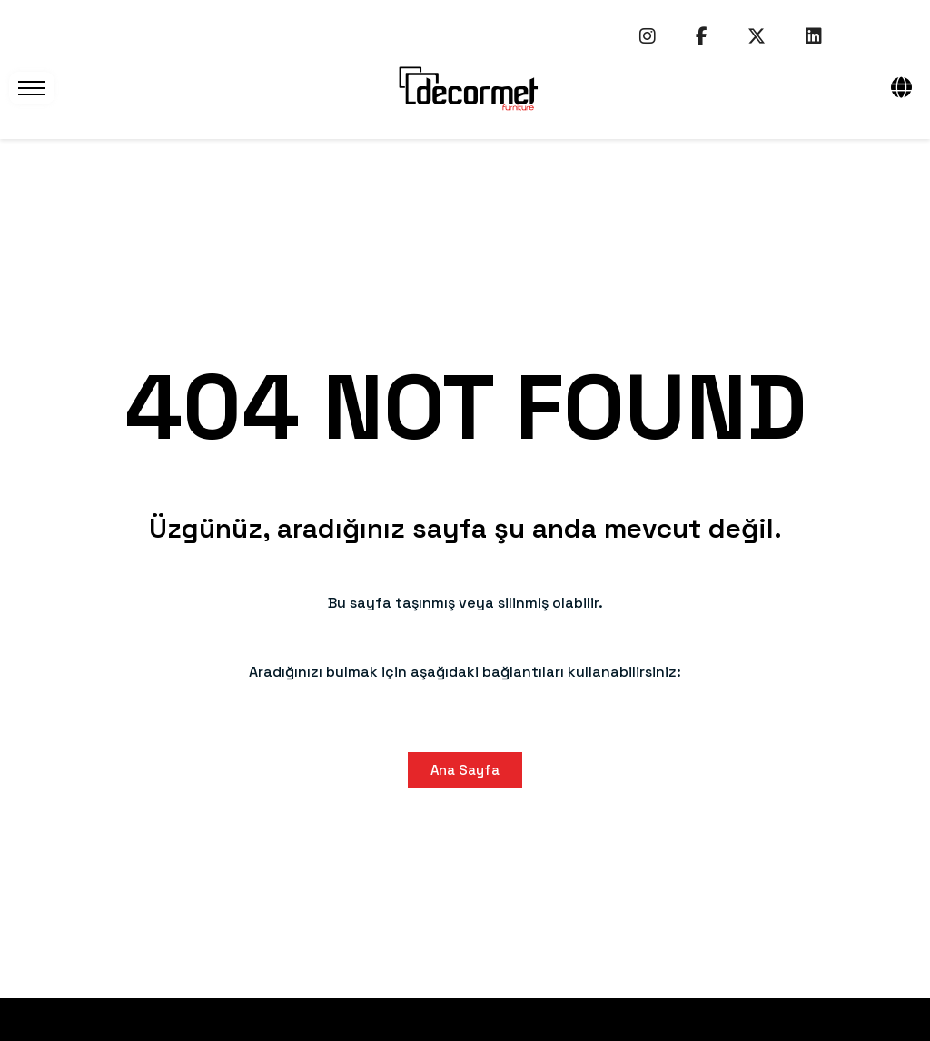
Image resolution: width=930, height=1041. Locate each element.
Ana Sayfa (465, 769)
